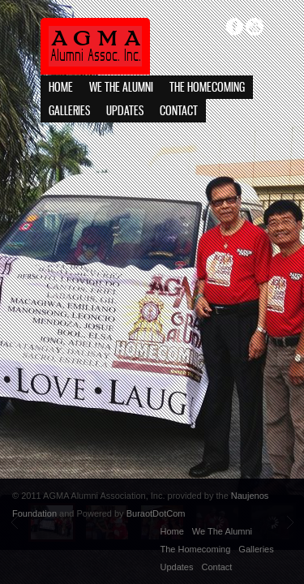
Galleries (69, 111)
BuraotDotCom (156, 513)
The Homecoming (207, 88)
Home (61, 88)
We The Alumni (121, 88)
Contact (179, 111)
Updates (124, 111)
